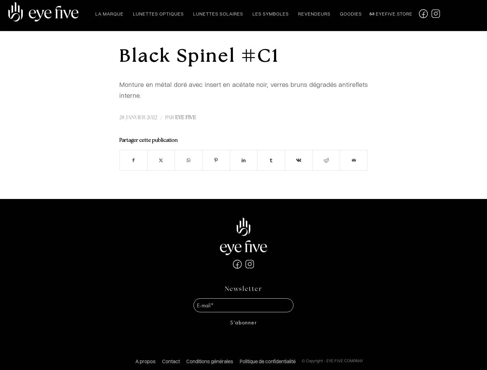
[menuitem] (145, 361)
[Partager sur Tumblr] (271, 160)
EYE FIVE (185, 117)
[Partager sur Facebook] (133, 160)
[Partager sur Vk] (298, 160)
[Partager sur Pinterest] (216, 160)
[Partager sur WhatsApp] (188, 160)
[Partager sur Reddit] (326, 160)
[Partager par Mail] (353, 160)
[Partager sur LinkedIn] (243, 160)
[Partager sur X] (161, 160)
